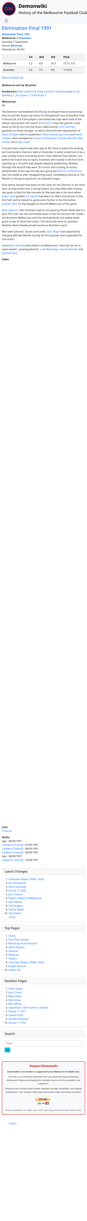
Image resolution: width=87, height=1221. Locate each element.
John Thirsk (15, 992)
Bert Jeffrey (15, 1004)
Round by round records (22, 943)
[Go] (7, 1049)
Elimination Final (12, 34)
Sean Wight (53, 231)
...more (11, 917)
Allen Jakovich (26, 91)
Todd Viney (37, 95)
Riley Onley (14, 996)
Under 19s (14, 970)
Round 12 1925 (17, 890)
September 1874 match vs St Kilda (28, 1007)
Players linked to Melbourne (24, 898)
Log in (13, 1123)
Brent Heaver (50, 134)
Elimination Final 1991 (27, 28)
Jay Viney (64, 134)
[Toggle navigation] (6, 21)
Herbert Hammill (18, 1019)
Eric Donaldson (17, 883)
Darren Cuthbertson (45, 138)
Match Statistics (11, 77)
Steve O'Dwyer (10, 134)
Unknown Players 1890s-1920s (26, 879)
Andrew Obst (9, 204)
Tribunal (7, 831)
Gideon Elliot (15, 1015)
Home (12, 936)
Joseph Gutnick (17, 966)
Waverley (16, 45)
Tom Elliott (14, 913)
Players (12, 958)
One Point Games (18, 939)
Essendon (25, 38)
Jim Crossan (15, 894)
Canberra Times (11, 845)
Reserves (13, 954)
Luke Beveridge (63, 91)
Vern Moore (15, 902)
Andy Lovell (44, 91)
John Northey (67, 127)
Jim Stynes (22, 95)
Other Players (16, 947)
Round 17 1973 (17, 1022)
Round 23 (47, 123)
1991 (27, 34)
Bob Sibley (14, 1000)
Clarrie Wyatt (16, 909)
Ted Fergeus (15, 905)
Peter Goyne (15, 988)
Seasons (13, 951)
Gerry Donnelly (17, 887)
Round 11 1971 (17, 1011)
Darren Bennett (67, 138)
